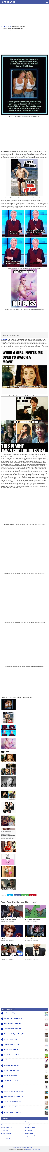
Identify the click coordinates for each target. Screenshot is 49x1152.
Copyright (24, 1147)
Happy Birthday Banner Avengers (12, 1044)
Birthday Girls (4, 1130)
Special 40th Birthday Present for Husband (14, 1013)
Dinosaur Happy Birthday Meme (32, 919)
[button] (47, 2)
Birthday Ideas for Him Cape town (12, 1112)
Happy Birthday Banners (7, 1138)
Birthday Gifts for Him (30, 1127)
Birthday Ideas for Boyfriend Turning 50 (14, 1034)
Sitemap (14, 1147)
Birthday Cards (4, 1122)
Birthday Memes (5, 30)
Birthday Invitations (6, 1133)
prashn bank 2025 (36, 1149)
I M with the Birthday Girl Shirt (11, 1081)
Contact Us (19, 1147)
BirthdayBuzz (8, 1)
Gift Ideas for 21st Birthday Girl (11, 1065)
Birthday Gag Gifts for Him (10, 1075)
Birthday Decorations (30, 1122)
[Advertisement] (24, 15)
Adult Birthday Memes (6, 938)
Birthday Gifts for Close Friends (11, 1070)
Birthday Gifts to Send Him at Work (12, 1101)
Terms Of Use (29, 1147)
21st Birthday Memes (30, 958)
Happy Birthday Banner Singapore (12, 1028)
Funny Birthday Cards (30, 1136)
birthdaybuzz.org (4, 339)
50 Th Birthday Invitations (10, 1060)
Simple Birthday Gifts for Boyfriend (12, 1023)
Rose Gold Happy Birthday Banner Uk (13, 1018)
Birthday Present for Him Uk (11, 1049)
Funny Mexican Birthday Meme (8, 919)
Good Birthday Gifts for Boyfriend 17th (13, 1096)
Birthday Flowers (29, 1124)
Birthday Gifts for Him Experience (12, 1107)
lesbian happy (5, 898)
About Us (34, 1147)
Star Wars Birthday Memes (31, 938)
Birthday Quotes (5, 1136)
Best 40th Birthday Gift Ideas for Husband (14, 1091)
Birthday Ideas (28, 1130)
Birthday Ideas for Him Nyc (10, 1039)
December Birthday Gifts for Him (12, 1054)
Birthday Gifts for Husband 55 (11, 1086)
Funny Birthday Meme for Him (8, 958)
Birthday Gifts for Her (6, 1127)
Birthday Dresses (5, 1124)
